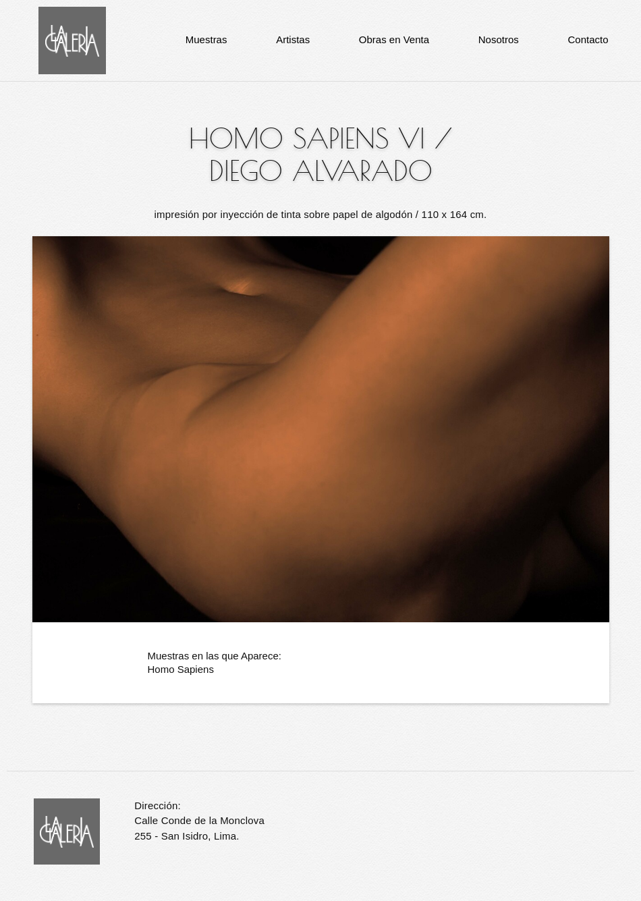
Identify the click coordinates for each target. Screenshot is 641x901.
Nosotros (498, 39)
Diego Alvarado (321, 171)
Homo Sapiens (181, 669)
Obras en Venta (394, 39)
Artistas (293, 39)
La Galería (72, 40)
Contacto (587, 39)
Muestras (206, 39)
